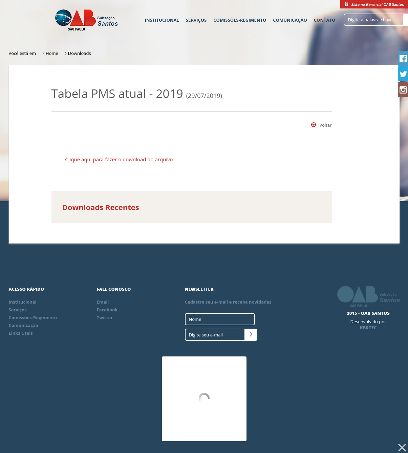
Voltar (321, 125)
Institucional (162, 20)
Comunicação (290, 20)
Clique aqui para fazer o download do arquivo (119, 159)
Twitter (105, 317)
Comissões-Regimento (239, 20)
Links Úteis (21, 333)
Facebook (107, 310)
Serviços (196, 20)
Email (103, 302)
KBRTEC (368, 328)
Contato (325, 20)
